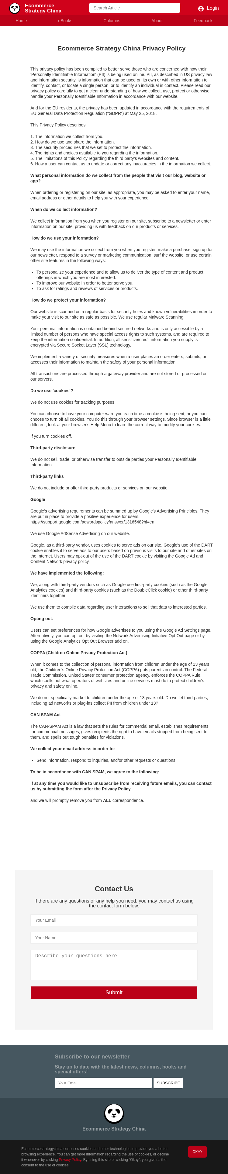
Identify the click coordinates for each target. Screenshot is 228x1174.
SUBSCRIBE (168, 1083)
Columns (111, 20)
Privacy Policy (70, 1160)
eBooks (65, 20)
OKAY (197, 1152)
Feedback (203, 20)
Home (21, 20)
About (157, 20)
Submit (114, 992)
